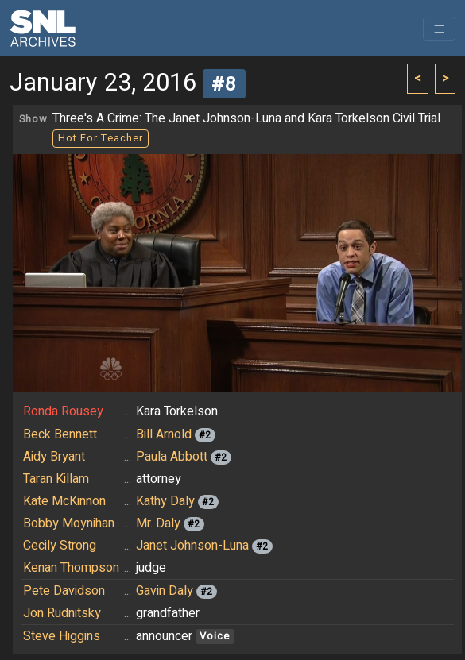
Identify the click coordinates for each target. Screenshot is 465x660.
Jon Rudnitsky (62, 613)
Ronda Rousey (63, 411)
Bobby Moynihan (68, 523)
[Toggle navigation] (439, 29)
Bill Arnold (164, 434)
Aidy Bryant (54, 456)
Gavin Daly (164, 590)
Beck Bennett (60, 434)
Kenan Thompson (71, 567)
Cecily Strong (59, 545)
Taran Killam (56, 478)
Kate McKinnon (64, 501)
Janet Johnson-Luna (192, 545)
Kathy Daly (165, 501)
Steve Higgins (61, 636)
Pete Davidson (64, 590)
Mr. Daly (158, 523)
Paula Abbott (171, 456)
